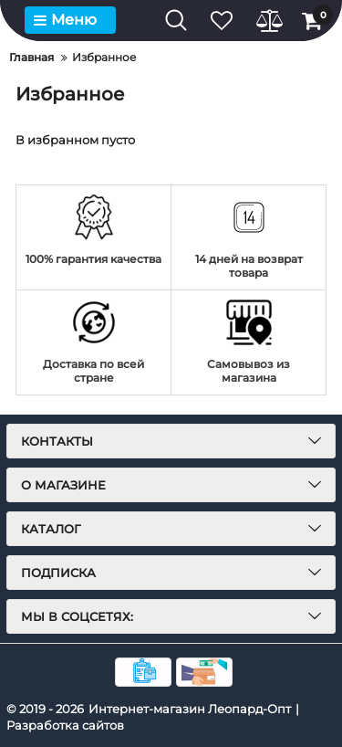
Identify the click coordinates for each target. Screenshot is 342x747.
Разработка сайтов (65, 725)
